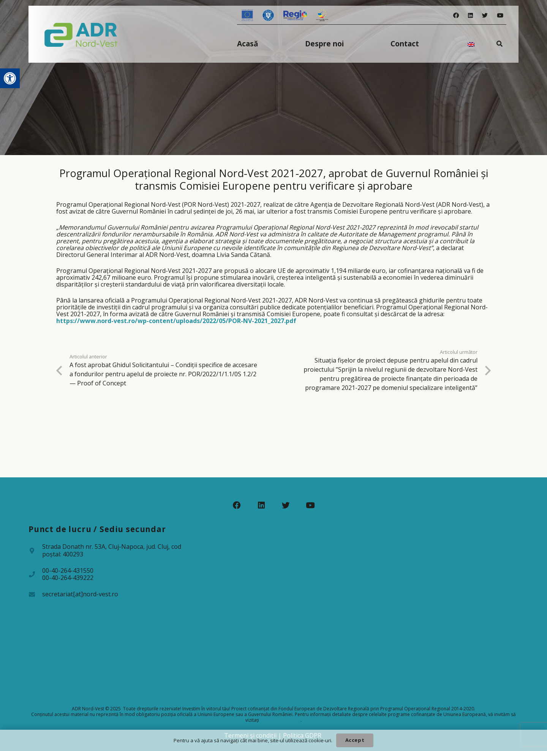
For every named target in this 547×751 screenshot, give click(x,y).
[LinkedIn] (470, 15)
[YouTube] (500, 15)
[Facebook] (456, 15)
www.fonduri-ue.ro (280, 720)
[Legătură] (81, 34)
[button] (10, 78)
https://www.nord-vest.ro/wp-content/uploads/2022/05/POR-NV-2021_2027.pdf (176, 321)
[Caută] (499, 43)
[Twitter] (485, 15)
